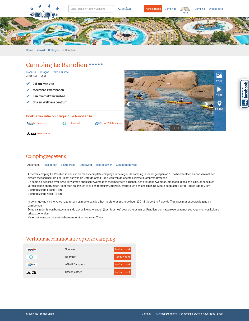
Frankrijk (41, 50)
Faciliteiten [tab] (50, 164)
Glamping (200, 8)
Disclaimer (172, 313)
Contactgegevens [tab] (126, 164)
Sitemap (161, 313)
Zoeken (124, 8)
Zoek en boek (122, 249)
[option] (175, 100)
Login (220, 313)
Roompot (70, 123)
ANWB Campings (107, 123)
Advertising (209, 313)
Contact (146, 313)
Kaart (185, 10)
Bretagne (53, 50)
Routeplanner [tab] (104, 164)
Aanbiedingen (153, 8)
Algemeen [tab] (33, 164)
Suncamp (36, 123)
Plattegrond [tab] (68, 164)
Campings (170, 8)
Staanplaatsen (38, 133)
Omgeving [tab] (86, 164)
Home (29, 50)
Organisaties (216, 8)
